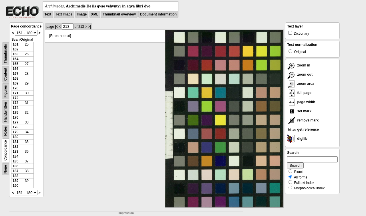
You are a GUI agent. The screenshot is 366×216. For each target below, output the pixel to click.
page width (301, 102)
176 (15, 117)
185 (15, 161)
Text (47, 14)
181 (15, 142)
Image (82, 14)
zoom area (300, 84)
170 (15, 88)
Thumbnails (5, 53)
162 (15, 49)
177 (15, 122)
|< (56, 27)
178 (15, 127)
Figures (5, 91)
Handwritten (5, 112)
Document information (158, 14)
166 (15, 69)
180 (15, 137)
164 (15, 59)
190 (15, 186)
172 (15, 98)
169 (15, 83)
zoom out (300, 74)
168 (15, 78)
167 (15, 74)
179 (15, 132)
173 (15, 103)
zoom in (298, 65)
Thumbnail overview (119, 14)
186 (15, 166)
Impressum (126, 213)
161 (15, 44)
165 (15, 64)
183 (15, 152)
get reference (303, 129)
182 (15, 147)
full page (299, 93)
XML (94, 14)
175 (15, 113)
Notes (5, 131)
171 (15, 93)
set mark (299, 111)
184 (15, 156)
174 (15, 108)
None (5, 169)
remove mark (303, 120)
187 (15, 171)
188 (15, 176)
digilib (297, 139)
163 (15, 54)
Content (5, 74)
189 (15, 181)
